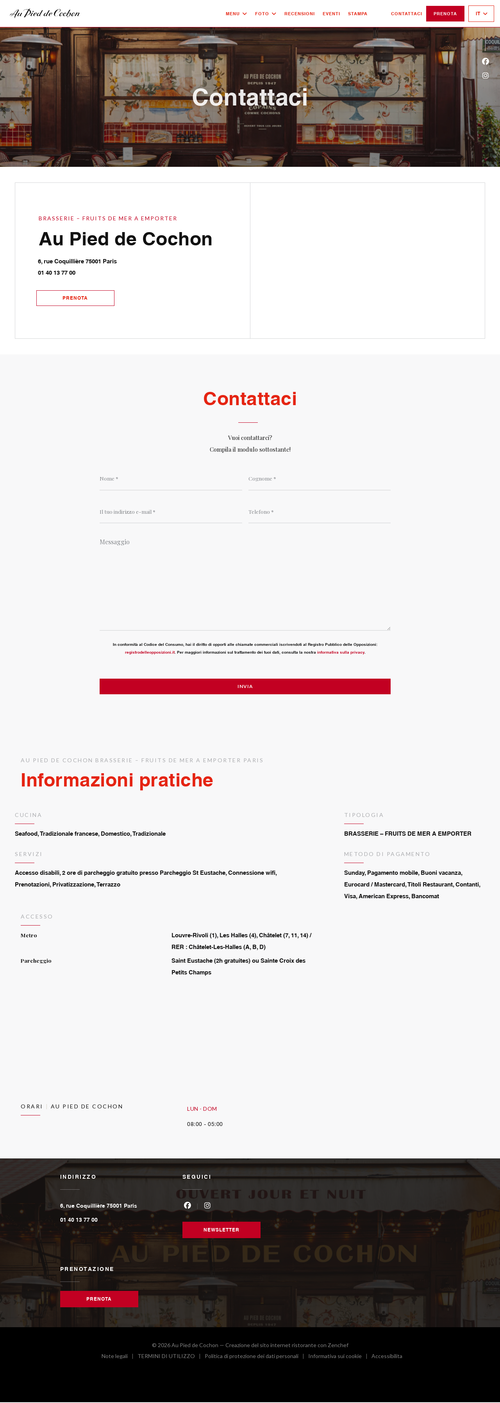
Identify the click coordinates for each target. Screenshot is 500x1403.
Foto (266, 13)
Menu (236, 13)
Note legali (120, 1357)
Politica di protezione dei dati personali (256, 1357)
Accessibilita (386, 1357)
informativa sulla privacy (340, 652)
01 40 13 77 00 (57, 272)
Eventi (331, 13)
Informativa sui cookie (339, 1357)
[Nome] (171, 478)
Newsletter (221, 1230)
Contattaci (406, 13)
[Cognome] (319, 478)
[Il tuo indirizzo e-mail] (171, 512)
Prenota (445, 13)
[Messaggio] (245, 582)
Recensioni (299, 13)
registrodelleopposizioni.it (150, 652)
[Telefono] (319, 512)
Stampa (358, 13)
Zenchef (338, 1345)
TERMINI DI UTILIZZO (171, 1357)
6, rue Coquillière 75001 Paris (114, 259)
